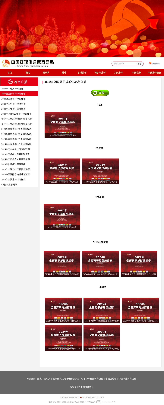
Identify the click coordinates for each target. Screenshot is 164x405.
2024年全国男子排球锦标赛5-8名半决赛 (100, 182)
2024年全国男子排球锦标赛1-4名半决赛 (62, 182)
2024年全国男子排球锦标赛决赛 (62, 136)
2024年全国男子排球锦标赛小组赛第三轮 (140, 321)
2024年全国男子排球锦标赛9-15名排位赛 (62, 274)
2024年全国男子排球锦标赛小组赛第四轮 (102, 321)
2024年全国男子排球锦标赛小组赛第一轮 (102, 349)
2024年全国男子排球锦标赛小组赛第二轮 (63, 349)
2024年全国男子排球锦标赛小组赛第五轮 (63, 321)
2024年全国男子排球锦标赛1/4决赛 (62, 227)
